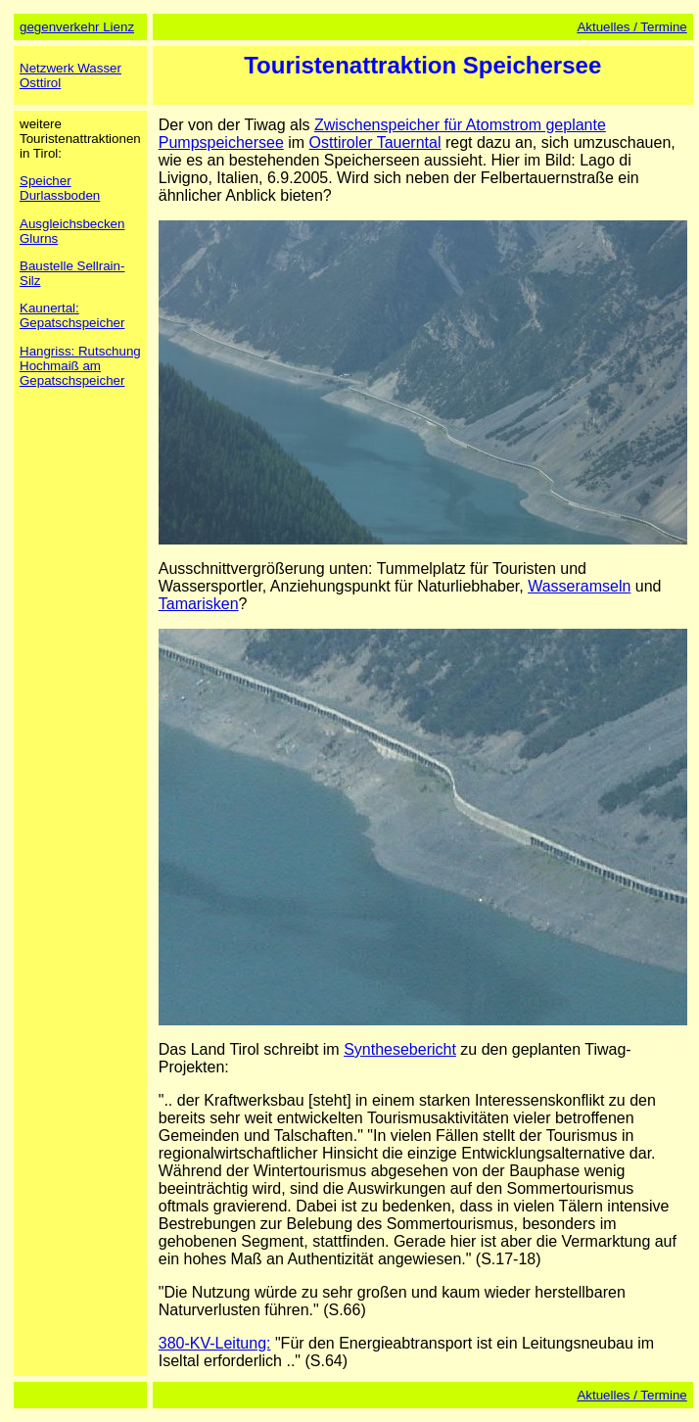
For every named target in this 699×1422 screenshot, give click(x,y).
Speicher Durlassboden (60, 188)
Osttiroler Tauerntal (375, 142)
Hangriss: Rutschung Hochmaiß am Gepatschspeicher (80, 366)
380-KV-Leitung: (215, 1343)
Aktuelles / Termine (631, 27)
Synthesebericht (400, 1049)
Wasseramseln (579, 586)
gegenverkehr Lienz (77, 27)
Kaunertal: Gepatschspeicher (72, 315)
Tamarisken (199, 603)
